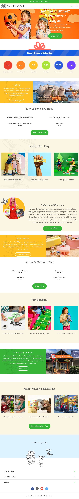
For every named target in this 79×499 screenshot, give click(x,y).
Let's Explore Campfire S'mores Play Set (20, 123)
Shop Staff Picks (52, 228)
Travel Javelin (20, 277)
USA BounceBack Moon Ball (19, 271)
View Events (23, 368)
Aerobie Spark (59, 271)
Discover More (39, 133)
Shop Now (55, 36)
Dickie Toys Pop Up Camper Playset (59, 117)
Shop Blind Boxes (23, 254)
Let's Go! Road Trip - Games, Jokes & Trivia (20, 117)
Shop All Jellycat (16, 101)
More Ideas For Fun (39, 426)
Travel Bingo (59, 123)
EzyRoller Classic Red (59, 277)
